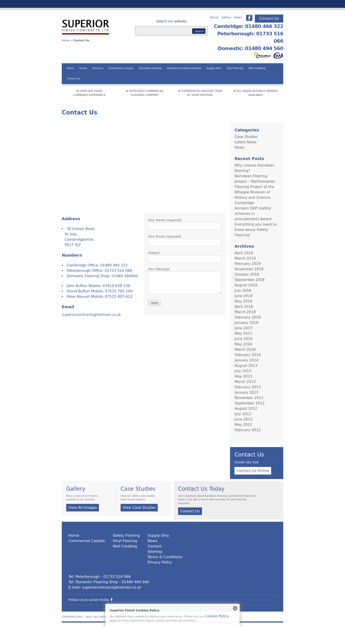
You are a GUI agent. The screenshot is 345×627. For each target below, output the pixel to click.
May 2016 (243, 344)
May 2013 (243, 376)
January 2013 (246, 392)
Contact (155, 546)
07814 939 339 (116, 286)
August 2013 (245, 365)
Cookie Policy (217, 616)
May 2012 (243, 424)
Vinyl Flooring (234, 68)
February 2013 (247, 387)
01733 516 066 (118, 270)
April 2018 (243, 306)
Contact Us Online (253, 471)
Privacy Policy (160, 562)
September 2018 (249, 280)
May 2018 (243, 301)
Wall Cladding (257, 68)
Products (98, 68)
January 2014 (246, 360)
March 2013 (245, 382)
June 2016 (243, 339)
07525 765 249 (118, 291)
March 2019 (245, 258)
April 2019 (243, 253)
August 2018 (245, 285)
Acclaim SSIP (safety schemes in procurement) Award (252, 213)
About (214, 17)
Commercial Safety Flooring (184, 68)
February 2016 (247, 355)
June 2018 (243, 296)
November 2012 (248, 398)
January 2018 (246, 323)
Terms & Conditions (165, 557)
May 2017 (243, 333)
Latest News (245, 142)
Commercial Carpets (121, 68)
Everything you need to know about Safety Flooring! (255, 229)
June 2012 (243, 419)
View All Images (82, 507)
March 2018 (245, 312)
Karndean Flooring (150, 68)
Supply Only (213, 68)
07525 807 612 (118, 296)
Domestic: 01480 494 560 (250, 48)
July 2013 (242, 371)
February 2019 (247, 264)
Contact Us (269, 18)
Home (66, 40)
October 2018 (246, 274)
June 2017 (243, 328)
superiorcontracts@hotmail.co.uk (91, 314)
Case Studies (246, 137)
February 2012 (247, 430)
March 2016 (245, 349)
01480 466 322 (114, 265)
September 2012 (249, 403)
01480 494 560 (135, 582)
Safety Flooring (126, 535)
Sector (83, 68)
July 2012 (242, 414)
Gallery (226, 17)
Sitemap (155, 551)
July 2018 (242, 290)
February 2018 (247, 317)
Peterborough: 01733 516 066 (250, 37)
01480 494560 (125, 276)
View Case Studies (139, 507)
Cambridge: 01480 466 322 (248, 26)
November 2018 (248, 269)
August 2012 (245, 408)
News (238, 17)
